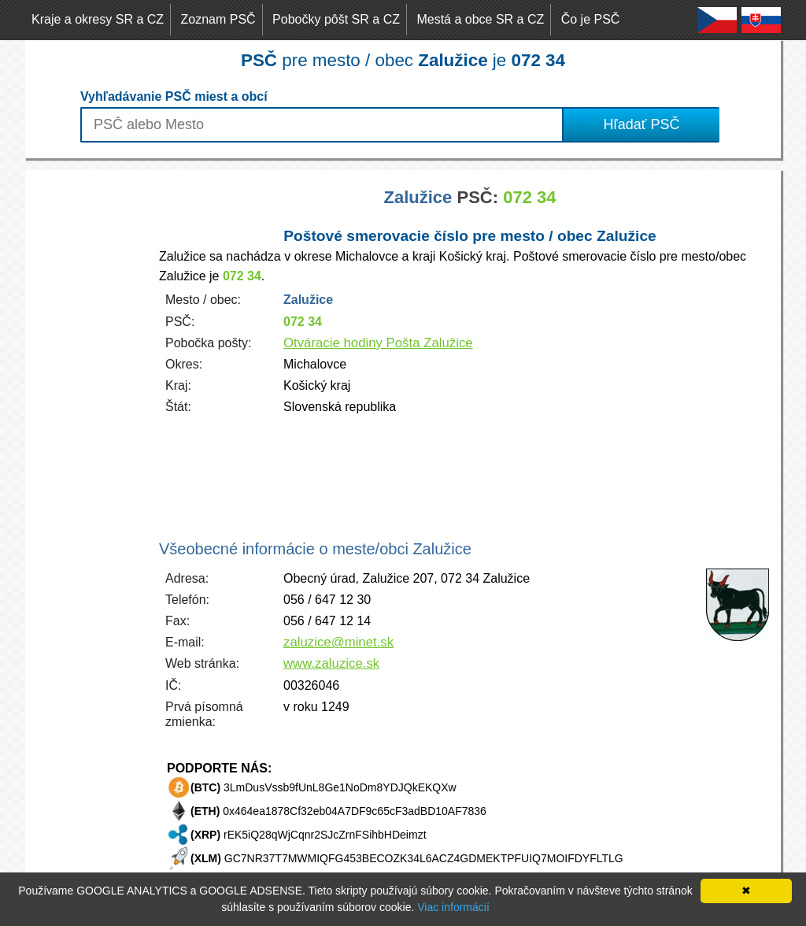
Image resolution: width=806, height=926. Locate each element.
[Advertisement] (88, 406)
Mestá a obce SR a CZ (480, 19)
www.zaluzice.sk (331, 663)
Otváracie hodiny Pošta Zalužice (378, 342)
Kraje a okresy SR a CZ (97, 19)
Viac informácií (453, 907)
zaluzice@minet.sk (338, 642)
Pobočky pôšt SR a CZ (336, 19)
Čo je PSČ (590, 19)
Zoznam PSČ (218, 19)
